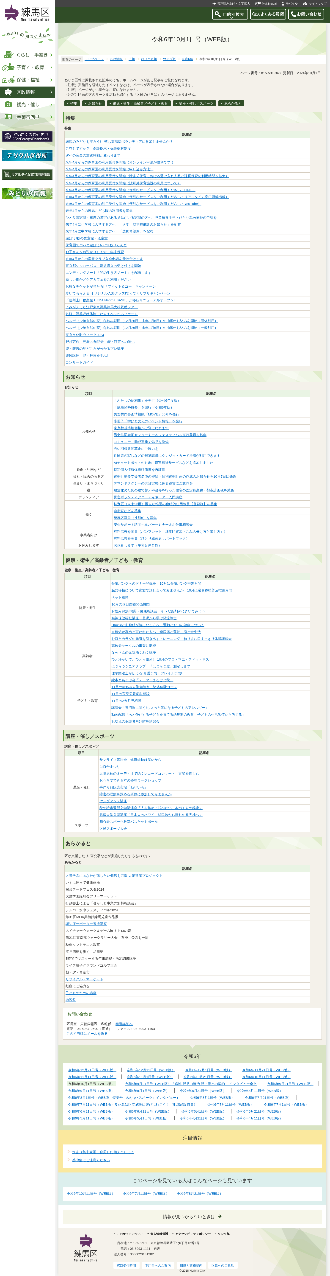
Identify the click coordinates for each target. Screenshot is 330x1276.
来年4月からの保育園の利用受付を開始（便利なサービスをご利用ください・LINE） (130, 190)
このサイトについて (130, 1234)
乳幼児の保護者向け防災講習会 (135, 721)
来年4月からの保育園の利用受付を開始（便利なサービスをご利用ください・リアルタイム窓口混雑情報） (147, 197)
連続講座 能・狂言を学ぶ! (87, 355)
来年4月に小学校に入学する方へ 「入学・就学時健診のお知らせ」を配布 (123, 224)
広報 (132, 59)
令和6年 (187, 59)
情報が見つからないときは (189, 1216)
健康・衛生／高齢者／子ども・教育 (140, 103)
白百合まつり (109, 766)
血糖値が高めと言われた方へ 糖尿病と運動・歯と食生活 (156, 632)
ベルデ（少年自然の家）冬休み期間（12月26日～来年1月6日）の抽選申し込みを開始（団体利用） (142, 321)
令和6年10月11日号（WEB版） (91, 1193)
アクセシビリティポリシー (193, 1234)
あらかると (233, 103)
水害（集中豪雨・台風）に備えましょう (103, 1152)
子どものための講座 (81, 993)
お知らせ (95, 103)
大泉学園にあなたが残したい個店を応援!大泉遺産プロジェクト (114, 876)
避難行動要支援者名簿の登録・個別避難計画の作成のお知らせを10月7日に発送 (175, 476)
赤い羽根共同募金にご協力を (136, 449)
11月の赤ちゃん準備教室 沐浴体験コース (144, 687)
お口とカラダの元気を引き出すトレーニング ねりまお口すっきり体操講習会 (171, 639)
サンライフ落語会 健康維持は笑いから (130, 760)
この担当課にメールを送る (87, 1033)
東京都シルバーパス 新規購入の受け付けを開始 (103, 266)
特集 (73, 103)
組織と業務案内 (191, 1265)
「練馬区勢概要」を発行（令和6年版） (144, 407)
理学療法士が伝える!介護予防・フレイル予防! (146, 673)
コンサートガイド (79, 362)
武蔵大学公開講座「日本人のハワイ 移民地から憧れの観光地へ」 (151, 815)
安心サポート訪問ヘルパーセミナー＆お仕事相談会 (153, 525)
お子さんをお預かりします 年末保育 (95, 252)
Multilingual (269, 3)
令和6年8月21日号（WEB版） (200, 1193)
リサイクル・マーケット (84, 979)
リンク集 (224, 1234)
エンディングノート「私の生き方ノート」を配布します (108, 273)
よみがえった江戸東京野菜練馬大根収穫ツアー (102, 307)
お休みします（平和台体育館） (138, 545)
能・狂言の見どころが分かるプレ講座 (95, 349)
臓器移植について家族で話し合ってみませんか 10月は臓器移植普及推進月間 (171, 590)
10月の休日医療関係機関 (130, 604)
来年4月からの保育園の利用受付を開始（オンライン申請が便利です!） (120, 162)
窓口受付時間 (126, 1265)
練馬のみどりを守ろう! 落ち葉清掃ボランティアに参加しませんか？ (119, 141)
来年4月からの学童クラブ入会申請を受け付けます (104, 259)
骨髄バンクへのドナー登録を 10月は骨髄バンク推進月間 (156, 583)
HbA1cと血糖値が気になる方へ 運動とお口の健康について (157, 625)
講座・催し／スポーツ (196, 103)
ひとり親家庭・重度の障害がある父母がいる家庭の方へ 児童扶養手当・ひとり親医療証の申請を (141, 217)
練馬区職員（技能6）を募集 (135, 518)
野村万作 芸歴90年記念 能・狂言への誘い (100, 342)
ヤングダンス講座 (113, 801)
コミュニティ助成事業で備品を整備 (141, 442)
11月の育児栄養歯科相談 (130, 694)
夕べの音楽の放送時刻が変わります (93, 155)
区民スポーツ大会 (113, 828)
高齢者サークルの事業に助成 (133, 646)
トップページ (94, 59)
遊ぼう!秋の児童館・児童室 (87, 238)
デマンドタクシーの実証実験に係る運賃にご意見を (153, 483)
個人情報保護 (159, 1234)
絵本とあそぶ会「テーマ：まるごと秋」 (142, 680)
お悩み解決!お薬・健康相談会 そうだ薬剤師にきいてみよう (158, 611)
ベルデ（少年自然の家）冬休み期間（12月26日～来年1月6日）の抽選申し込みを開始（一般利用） (142, 328)
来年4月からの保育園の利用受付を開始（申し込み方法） (109, 169)
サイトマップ (318, 3)
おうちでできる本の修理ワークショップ (130, 780)
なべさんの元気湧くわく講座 (133, 652)
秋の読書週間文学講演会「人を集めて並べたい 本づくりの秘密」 (151, 808)
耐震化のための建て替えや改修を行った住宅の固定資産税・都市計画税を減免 (174, 490)
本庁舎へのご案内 (158, 1265)
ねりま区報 (149, 59)
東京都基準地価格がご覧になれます (141, 428)
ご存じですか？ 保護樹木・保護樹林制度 (98, 148)
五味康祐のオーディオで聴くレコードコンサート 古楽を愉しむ (149, 773)
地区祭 (71, 1000)
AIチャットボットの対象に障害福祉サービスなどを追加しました (163, 463)
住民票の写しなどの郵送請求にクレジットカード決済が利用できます (167, 455)
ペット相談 (120, 597)
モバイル (292, 3)
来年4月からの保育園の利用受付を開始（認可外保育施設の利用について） (123, 183)
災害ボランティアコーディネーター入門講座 (148, 497)
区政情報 (116, 59)
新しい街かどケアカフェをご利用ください (98, 279)
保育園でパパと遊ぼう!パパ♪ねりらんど (96, 245)
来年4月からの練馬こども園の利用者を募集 (99, 211)
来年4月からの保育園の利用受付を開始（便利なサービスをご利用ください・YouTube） (133, 204)
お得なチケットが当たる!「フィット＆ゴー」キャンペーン (111, 286)
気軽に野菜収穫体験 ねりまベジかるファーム (102, 314)
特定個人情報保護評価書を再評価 (139, 469)
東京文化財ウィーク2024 (85, 335)
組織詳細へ (124, 1024)
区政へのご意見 (223, 1265)
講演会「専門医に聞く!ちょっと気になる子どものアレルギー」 (160, 708)
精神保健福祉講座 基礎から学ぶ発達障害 (144, 618)
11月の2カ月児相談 (126, 701)
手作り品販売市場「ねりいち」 (123, 787)
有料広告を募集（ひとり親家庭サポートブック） (151, 538)
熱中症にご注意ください (91, 1160)
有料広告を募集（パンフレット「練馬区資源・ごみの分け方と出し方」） (170, 531)
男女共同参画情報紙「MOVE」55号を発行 (146, 414)
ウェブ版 (169, 59)
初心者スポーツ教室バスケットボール (128, 822)
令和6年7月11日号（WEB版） (146, 1193)
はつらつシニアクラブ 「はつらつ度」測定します (150, 666)
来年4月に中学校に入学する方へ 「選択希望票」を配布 (109, 231)
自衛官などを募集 (127, 511)
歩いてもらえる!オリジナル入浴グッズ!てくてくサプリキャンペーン (118, 293)
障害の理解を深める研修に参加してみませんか (135, 794)
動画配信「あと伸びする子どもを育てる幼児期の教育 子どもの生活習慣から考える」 (178, 714)
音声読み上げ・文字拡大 (233, 3)
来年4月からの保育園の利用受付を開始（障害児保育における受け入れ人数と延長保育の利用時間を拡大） (147, 176)
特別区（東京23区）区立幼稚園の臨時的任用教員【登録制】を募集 (165, 504)
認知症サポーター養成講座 (86, 924)
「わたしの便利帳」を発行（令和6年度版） (147, 400)
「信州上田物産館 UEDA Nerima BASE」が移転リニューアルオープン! (120, 300)
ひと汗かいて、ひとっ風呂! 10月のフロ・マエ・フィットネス (160, 659)
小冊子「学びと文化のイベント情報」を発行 (148, 421)
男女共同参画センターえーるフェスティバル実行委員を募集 (160, 435)
